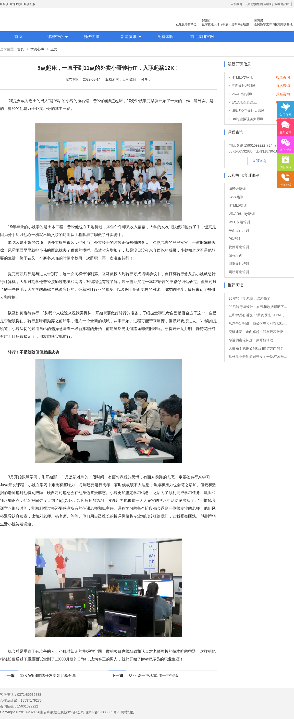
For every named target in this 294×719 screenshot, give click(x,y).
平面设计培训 (239, 230)
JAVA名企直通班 (244, 102)
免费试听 (165, 37)
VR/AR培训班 (242, 94)
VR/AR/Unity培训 (242, 214)
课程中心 (55, 37)
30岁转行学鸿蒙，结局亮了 (249, 298)
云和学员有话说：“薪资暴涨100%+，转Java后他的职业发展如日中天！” (259, 315)
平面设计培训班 (244, 86)
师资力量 (92, 37)
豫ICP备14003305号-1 (103, 712)
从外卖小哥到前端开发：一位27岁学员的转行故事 (259, 357)
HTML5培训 (238, 205)
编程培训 (235, 255)
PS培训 (234, 239)
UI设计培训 (237, 189)
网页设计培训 (239, 264)
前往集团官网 (202, 37)
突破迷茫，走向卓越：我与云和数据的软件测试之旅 (259, 332)
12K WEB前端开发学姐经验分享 (48, 675)
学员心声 (37, 49)
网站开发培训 (239, 272)
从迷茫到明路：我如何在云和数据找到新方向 (259, 323)
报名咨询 (283, 77)
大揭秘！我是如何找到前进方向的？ (256, 348)
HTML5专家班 (242, 77)
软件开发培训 (239, 247)
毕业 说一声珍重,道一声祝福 (153, 675)
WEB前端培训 (239, 222)
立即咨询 (259, 161)
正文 (53, 49)
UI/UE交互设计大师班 (248, 111)
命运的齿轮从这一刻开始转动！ (253, 340)
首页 (18, 37)
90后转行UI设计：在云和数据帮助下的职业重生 (259, 307)
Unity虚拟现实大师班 (247, 119)
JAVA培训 (236, 197)
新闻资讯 (128, 37)
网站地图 (128, 712)
